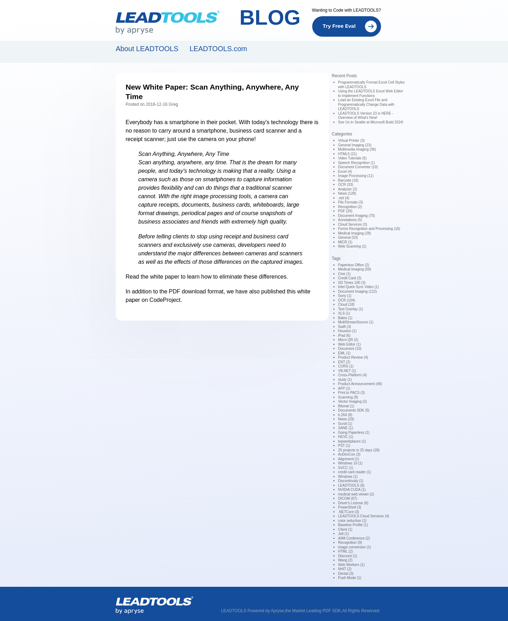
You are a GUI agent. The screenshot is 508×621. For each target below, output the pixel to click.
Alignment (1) (348, 459)
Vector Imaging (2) (352, 401)
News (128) (347, 193)
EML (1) (344, 353)
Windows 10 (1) (350, 463)
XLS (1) (344, 313)
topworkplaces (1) (352, 441)
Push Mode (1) (349, 578)
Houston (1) (347, 331)
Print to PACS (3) (351, 393)
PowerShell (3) (349, 507)
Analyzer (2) (347, 189)
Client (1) (345, 529)
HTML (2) (345, 551)
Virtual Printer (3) (351, 140)
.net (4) (343, 198)
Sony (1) (344, 296)
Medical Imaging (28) (354, 233)
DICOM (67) (347, 498)
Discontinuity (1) (350, 481)
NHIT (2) (344, 569)
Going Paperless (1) (353, 432)
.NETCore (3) (348, 512)
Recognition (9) (350, 542)
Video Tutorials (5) (352, 158)
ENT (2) (344, 362)
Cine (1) (344, 274)
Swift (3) (344, 327)
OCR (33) (345, 185)
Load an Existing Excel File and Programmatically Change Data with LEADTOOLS (366, 104)
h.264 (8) (345, 415)
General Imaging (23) (354, 145)
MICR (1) (345, 242)
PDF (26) (345, 211)
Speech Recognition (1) (356, 163)
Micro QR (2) (348, 340)
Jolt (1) (343, 534)
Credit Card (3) (349, 278)
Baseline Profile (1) (353, 525)
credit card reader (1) (354, 472)
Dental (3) (345, 574)
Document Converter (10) (358, 167)
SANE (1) (345, 428)
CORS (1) (345, 366)
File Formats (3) (350, 202)
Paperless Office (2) (353, 265)
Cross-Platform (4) (352, 375)
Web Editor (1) (349, 344)
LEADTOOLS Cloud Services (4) (363, 516)
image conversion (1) (354, 547)
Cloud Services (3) (352, 224)
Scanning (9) (348, 397)
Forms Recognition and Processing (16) (369, 229)
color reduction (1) (352, 521)
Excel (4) (345, 171)
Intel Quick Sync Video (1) (358, 287)
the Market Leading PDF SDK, (313, 610)
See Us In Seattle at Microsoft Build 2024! (370, 122)
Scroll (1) (345, 424)
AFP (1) (344, 388)
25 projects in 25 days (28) (359, 450)
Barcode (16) (348, 180)
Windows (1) (348, 477)
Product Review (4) (353, 357)
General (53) (348, 237)
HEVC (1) (345, 437)
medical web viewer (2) (356, 494)
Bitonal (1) (346, 406)
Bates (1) (345, 318)
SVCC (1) (345, 468)
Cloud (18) (346, 304)
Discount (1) (347, 556)
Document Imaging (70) (356, 216)
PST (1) (344, 446)
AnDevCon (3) (349, 454)
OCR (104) (346, 300)
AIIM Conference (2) (354, 538)
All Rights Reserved (360, 610)
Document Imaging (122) (357, 291)
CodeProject (165, 300)
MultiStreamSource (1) (355, 322)
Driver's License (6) (353, 503)
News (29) (346, 419)
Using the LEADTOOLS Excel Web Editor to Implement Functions (370, 93)
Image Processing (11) (356, 176)
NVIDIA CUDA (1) (351, 490)
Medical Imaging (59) (354, 269)
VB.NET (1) (347, 371)
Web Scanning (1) (352, 246)
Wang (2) (345, 560)
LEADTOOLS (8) (351, 485)
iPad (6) (344, 335)
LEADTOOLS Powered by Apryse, (253, 610)
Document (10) (349, 349)
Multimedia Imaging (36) (357, 149)
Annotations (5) (350, 220)
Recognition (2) (350, 207)
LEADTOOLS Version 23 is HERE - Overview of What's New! (365, 115)
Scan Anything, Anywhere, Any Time (183, 154)
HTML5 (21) (347, 154)
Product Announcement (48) (360, 384)
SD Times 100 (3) (351, 283)
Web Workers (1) (351, 565)
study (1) (345, 380)
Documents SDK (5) (353, 410)
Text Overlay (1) (350, 309)
